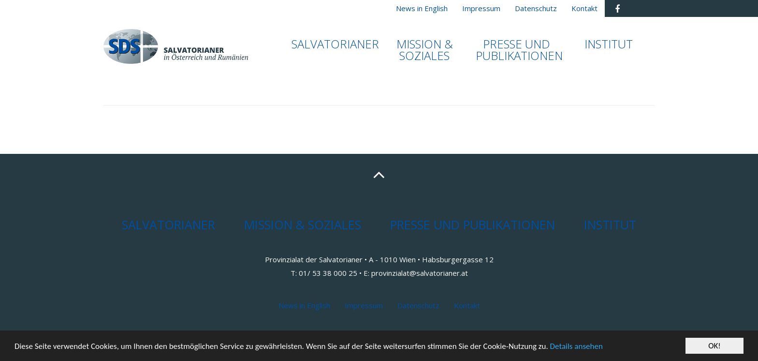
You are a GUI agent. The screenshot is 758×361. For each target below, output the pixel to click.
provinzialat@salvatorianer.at (419, 273)
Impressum (364, 305)
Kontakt (467, 305)
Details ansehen (576, 346)
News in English (304, 305)
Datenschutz (418, 305)
